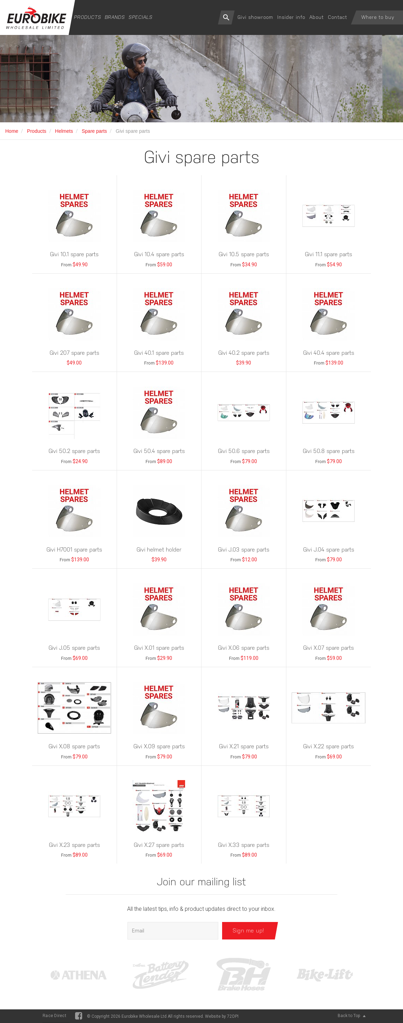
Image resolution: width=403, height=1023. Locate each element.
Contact (337, 17)
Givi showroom (255, 17)
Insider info (291, 17)
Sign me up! (248, 930)
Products (87, 17)
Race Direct (54, 1015)
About (316, 17)
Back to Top (352, 1015)
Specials (141, 17)
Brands (115, 17)
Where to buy (377, 17)
